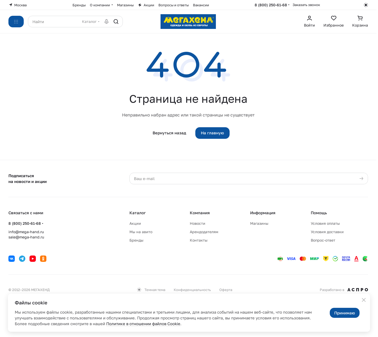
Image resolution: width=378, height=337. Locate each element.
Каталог (137, 212)
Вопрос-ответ (323, 240)
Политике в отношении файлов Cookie (143, 323)
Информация (262, 212)
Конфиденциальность (192, 290)
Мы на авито (140, 231)
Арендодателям (204, 231)
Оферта (225, 290)
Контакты (198, 240)
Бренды (136, 240)
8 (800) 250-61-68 (271, 5)
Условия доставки (327, 231)
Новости (197, 223)
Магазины (259, 223)
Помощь (319, 212)
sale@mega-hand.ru (26, 237)
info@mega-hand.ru (26, 231)
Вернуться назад (169, 132)
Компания (200, 212)
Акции (135, 223)
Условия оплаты (325, 223)
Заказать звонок (306, 5)
